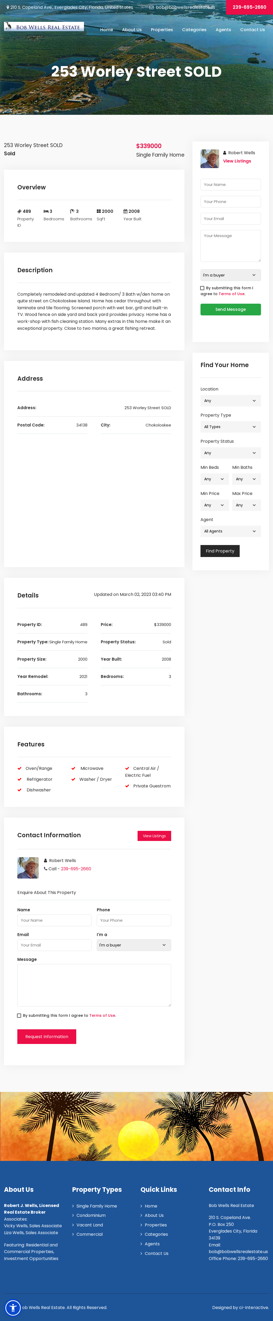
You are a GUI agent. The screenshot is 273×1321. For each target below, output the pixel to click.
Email (23, 934)
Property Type (215, 415)
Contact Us (252, 30)
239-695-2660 (249, 7)
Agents (223, 30)
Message (27, 959)
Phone (103, 910)
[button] (13, 1308)
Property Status (217, 441)
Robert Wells (62, 860)
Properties (162, 30)
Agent (206, 520)
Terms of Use (102, 1015)
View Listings (154, 836)
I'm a (102, 934)
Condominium (91, 1215)
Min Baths (242, 467)
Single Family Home (97, 1206)
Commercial (90, 1234)
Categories (194, 30)
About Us (132, 30)
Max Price (242, 493)
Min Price (209, 493)
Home (106, 30)
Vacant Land (90, 1225)
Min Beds (209, 467)
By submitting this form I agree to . (66, 1015)
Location (209, 389)
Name (23, 910)
